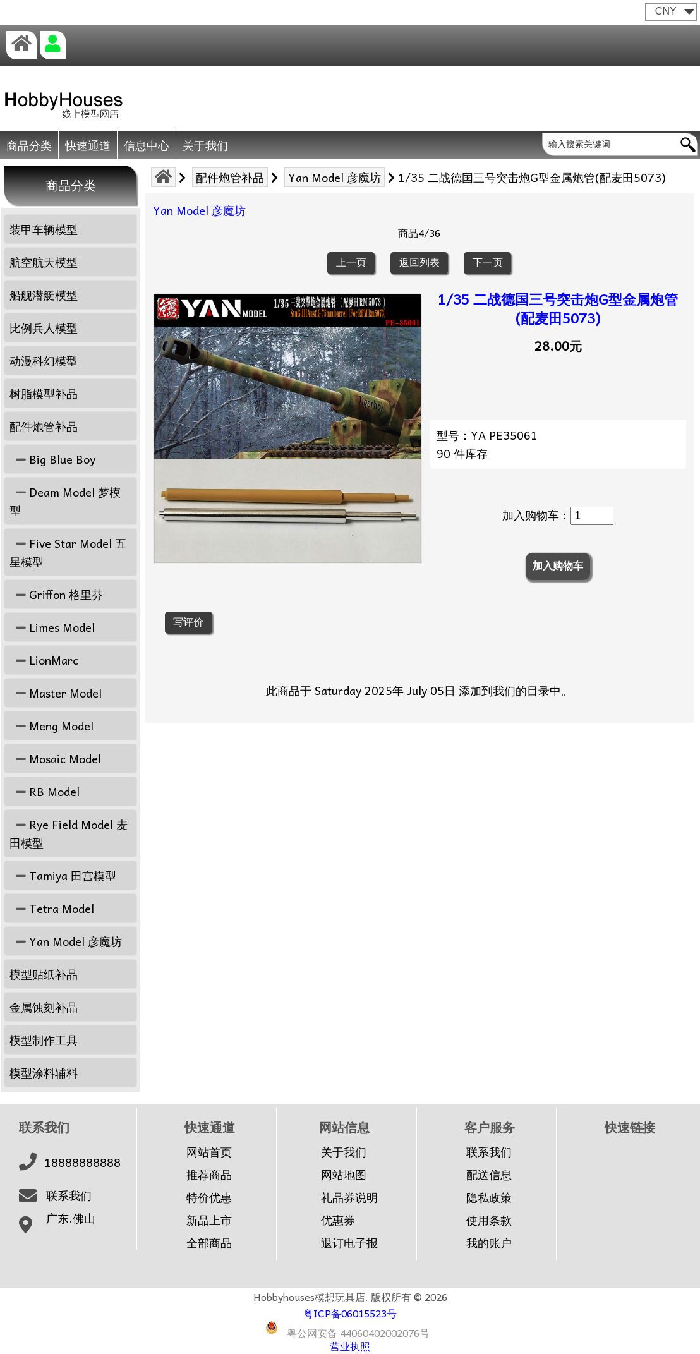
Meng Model (51, 725)
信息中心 (146, 145)
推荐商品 (209, 1174)
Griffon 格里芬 (56, 594)
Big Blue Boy (52, 459)
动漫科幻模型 (43, 360)
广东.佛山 (70, 1218)
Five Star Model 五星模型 (67, 552)
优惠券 (338, 1220)
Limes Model (52, 627)
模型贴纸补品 (43, 974)
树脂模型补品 (43, 393)
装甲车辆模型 (43, 229)
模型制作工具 (43, 1040)
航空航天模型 (43, 262)
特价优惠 (209, 1197)
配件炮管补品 (230, 177)
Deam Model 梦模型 (65, 501)
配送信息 (489, 1174)
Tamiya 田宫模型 (62, 875)
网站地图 (343, 1174)
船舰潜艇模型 (43, 295)
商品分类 (29, 145)
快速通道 (88, 145)
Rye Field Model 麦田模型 (68, 833)
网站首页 (209, 1152)
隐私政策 (489, 1197)
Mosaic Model (55, 758)
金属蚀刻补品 (43, 1007)
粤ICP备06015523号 (350, 1313)
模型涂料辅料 (43, 1072)
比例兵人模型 (43, 327)
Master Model (55, 693)
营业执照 (350, 1346)
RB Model (44, 791)
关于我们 (205, 145)
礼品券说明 (349, 1197)
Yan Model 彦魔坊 (334, 177)
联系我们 (69, 1195)
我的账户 (489, 1243)
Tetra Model (51, 908)
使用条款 (489, 1220)
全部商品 (209, 1243)
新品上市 (209, 1220)
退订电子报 (349, 1243)
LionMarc (43, 660)
